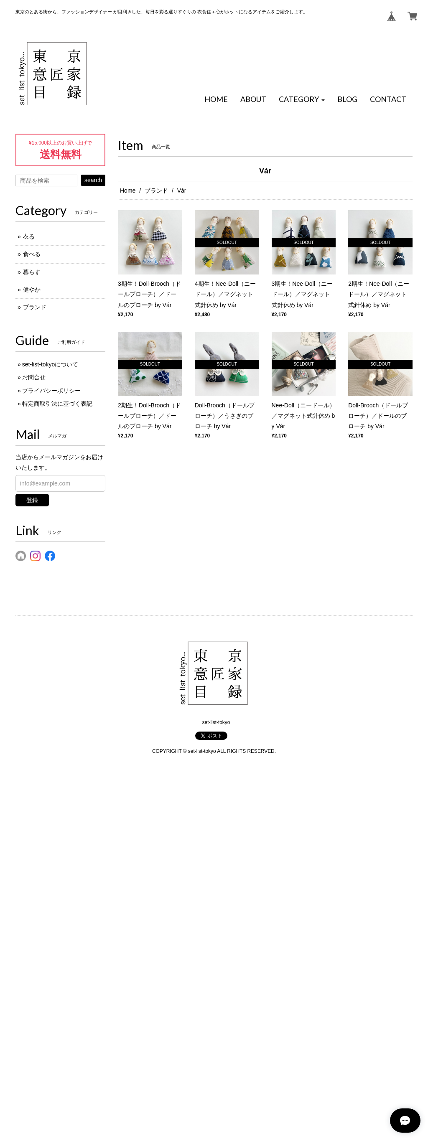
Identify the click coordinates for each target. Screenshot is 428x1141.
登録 (32, 500)
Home (127, 190)
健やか (32, 289)
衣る (29, 236)
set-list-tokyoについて (50, 364)
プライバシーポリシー (51, 390)
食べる (32, 254)
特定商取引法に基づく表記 (57, 403)
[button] (302, 99)
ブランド (156, 190)
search (93, 180)
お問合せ (34, 377)
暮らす (32, 272)
